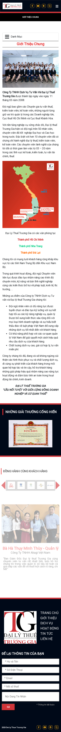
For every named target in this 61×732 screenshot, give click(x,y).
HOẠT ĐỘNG (49, 628)
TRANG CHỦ (49, 613)
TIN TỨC (46, 634)
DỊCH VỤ (46, 623)
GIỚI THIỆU (48, 618)
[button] (3, 491)
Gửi (8, 707)
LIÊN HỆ (46, 639)
